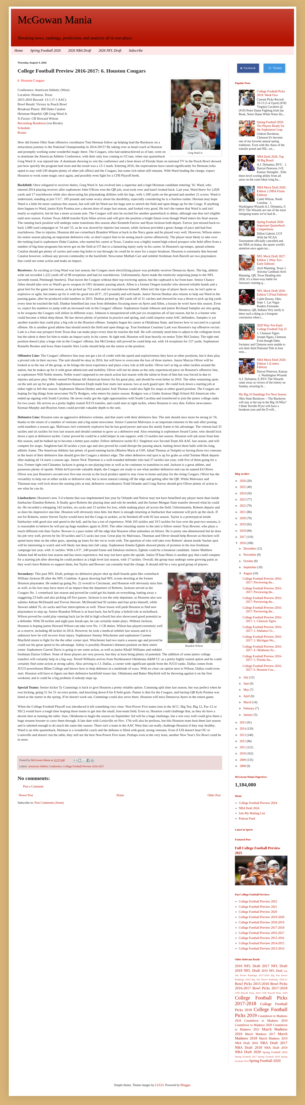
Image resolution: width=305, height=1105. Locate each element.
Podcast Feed (247, 818)
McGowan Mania (55, 20)
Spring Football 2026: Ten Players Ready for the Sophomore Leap (270, 126)
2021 (243, 512)
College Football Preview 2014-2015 (261, 943)
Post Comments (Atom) (49, 802)
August (248, 573)
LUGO (159, 1085)
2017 (243, 537)
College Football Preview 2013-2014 (261, 948)
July (246, 677)
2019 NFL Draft (272, 970)
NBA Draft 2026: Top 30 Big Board (270, 158)
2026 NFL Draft (110, 50)
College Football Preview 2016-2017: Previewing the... (262, 580)
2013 (243, 735)
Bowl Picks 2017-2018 (269, 988)
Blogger (185, 1085)
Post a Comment (33, 786)
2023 (243, 499)
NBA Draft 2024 (249, 808)
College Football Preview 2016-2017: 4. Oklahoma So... (262, 648)
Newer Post (26, 795)
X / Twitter (274, 68)
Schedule (24, 128)
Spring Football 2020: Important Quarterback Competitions (271, 225)
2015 (243, 722)
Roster (22, 132)
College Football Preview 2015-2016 (261, 938)
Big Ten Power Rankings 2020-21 (269, 979)
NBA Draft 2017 (273, 1043)
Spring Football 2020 (265, 1061)
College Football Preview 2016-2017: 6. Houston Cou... (262, 667)
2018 (243, 530)
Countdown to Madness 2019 (265, 1020)
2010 (243, 753)
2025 (243, 487)
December (250, 548)
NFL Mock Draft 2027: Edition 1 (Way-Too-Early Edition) (271, 260)
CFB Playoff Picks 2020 (274, 993)
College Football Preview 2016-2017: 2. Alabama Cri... (262, 628)
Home (19, 50)
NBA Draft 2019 (275, 1047)
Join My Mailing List (252, 813)
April (247, 696)
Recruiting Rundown (32, 123)
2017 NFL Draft (274, 966)
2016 (243, 543)
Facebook (248, 68)
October (248, 561)
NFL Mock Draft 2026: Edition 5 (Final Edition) (272, 292)
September (250, 567)
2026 (243, 480)
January (248, 714)
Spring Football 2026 (45, 50)
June (246, 683)
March (247, 702)
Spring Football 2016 (275, 1052)
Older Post (214, 795)
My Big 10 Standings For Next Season (262, 394)
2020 (243, 518)
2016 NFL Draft (247, 966)
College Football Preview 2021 (258, 906)
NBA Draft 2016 (246, 1043)
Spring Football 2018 (269, 1056)
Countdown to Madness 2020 (253, 1025)
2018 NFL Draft (247, 970)
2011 (243, 747)
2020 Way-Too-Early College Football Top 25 (272, 327)
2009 (243, 760)
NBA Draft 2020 (248, 1052)
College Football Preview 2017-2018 (261, 927)
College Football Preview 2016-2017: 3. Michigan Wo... (262, 638)
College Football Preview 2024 (258, 803)
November (250, 554)
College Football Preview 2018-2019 (261, 922)
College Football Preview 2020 (258, 911)
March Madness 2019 (273, 1038)
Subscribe (136, 50)
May (246, 689)
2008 (243, 766)
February (249, 708)
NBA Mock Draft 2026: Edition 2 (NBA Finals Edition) (271, 191)
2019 (243, 524)
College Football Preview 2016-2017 (83, 766)
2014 (243, 728)
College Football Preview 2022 (258, 901)
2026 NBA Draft (79, 50)
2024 (243, 493)
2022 (243, 505)
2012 (243, 741)
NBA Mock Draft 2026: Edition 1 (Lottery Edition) (271, 363)
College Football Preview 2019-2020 (261, 917)
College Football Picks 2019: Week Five (271, 93)
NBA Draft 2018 (248, 1047)
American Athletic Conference (45, 766)
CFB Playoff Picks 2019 (248, 993)
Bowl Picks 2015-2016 (252, 984)
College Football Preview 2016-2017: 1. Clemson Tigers (262, 619)
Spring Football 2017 (246, 1056)
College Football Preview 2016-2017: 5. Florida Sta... (262, 658)
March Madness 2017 (260, 1034)
